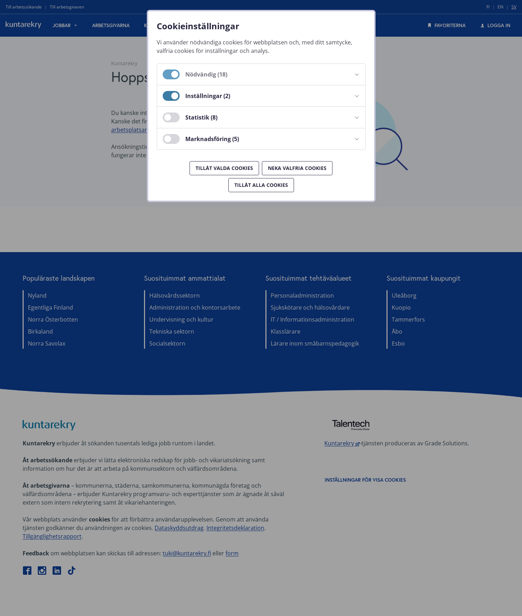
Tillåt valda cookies (224, 168)
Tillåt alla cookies (261, 185)
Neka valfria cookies (297, 168)
